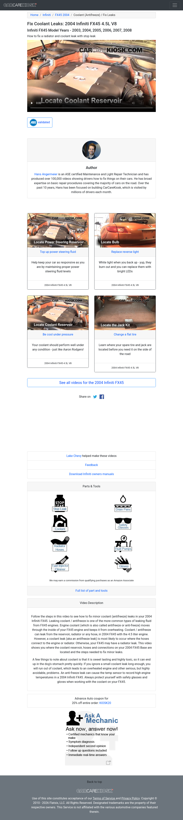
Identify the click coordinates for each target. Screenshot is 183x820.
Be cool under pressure (58, 334)
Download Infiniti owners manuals (91, 474)
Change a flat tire (125, 334)
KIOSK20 (105, 703)
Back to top (94, 782)
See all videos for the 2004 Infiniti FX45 (91, 382)
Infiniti (47, 15)
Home (34, 15)
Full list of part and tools (91, 590)
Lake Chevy (73, 456)
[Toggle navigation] (175, 5)
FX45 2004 (62, 15)
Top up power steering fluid (58, 252)
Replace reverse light (125, 252)
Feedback (91, 465)
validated (40, 122)
